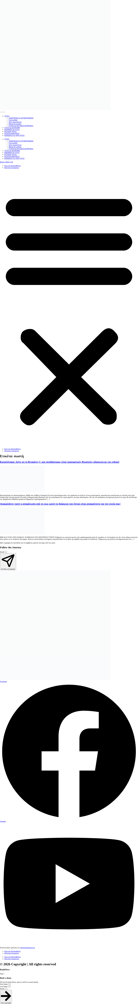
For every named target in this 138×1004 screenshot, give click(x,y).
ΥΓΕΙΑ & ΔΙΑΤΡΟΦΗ (12, 128)
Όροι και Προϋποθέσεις (12, 166)
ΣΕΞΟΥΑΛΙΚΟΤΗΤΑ (12, 133)
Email (2, 552)
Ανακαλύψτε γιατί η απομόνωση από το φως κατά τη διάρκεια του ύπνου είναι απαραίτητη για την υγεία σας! (60, 503)
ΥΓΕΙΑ (6, 116)
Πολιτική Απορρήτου (11, 168)
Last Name (4, 986)
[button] (69, 308)
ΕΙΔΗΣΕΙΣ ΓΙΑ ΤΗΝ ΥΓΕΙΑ (14, 135)
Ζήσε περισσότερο (15, 122)
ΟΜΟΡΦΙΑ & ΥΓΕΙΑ (12, 130)
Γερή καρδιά (13, 120)
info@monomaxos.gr (27, 948)
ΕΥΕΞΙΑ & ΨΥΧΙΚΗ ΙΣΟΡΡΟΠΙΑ (21, 126)
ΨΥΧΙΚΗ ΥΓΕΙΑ (10, 131)
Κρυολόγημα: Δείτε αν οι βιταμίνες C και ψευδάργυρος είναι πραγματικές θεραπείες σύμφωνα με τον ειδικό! (59, 461)
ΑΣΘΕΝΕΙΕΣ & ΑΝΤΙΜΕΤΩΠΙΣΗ (21, 118)
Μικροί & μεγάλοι (15, 124)
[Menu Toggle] (2, 111)
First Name (4, 984)
